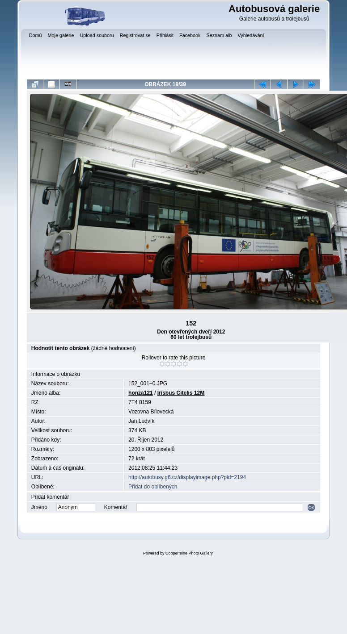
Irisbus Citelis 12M (180, 393)
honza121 (140, 393)
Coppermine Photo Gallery (189, 553)
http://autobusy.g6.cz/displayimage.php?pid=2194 (187, 477)
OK (311, 507)
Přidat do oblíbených (152, 487)
